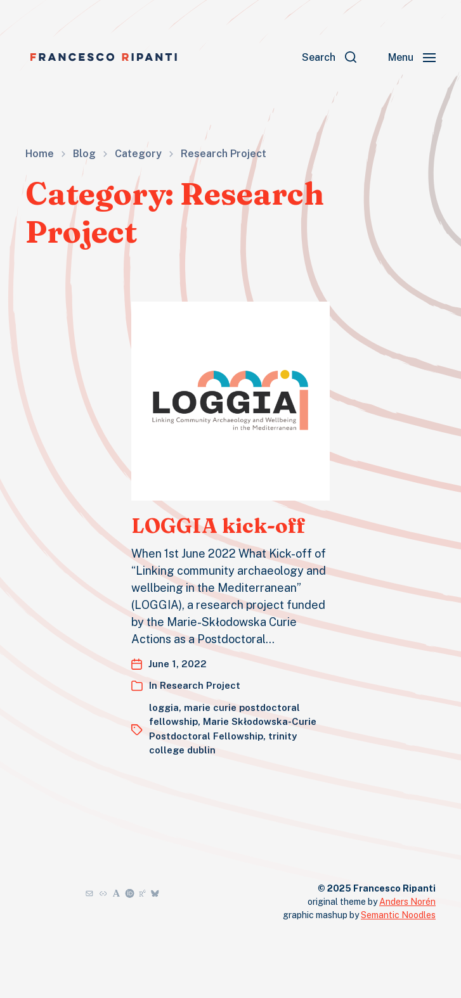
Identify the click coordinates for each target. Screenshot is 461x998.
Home (39, 154)
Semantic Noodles (398, 915)
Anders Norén (407, 902)
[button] (329, 57)
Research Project (223, 154)
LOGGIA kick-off (218, 525)
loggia (164, 707)
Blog (84, 154)
